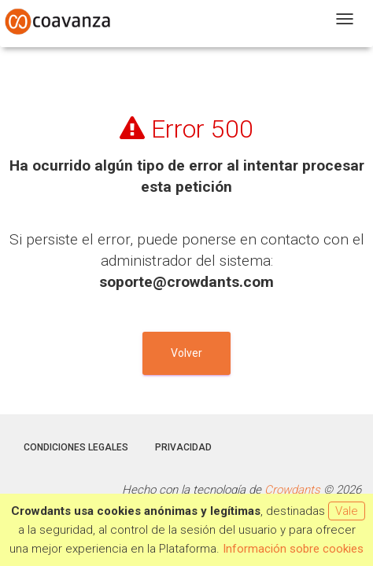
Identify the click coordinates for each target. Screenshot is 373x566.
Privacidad (183, 447)
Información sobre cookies (293, 549)
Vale (346, 511)
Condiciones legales (76, 447)
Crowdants (292, 490)
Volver (186, 353)
